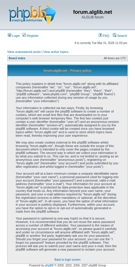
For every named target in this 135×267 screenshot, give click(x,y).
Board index (17, 58)
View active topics (55, 52)
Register (30, 35)
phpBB (49, 265)
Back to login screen (67, 259)
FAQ (104, 35)
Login (14, 35)
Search (120, 35)
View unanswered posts (24, 52)
